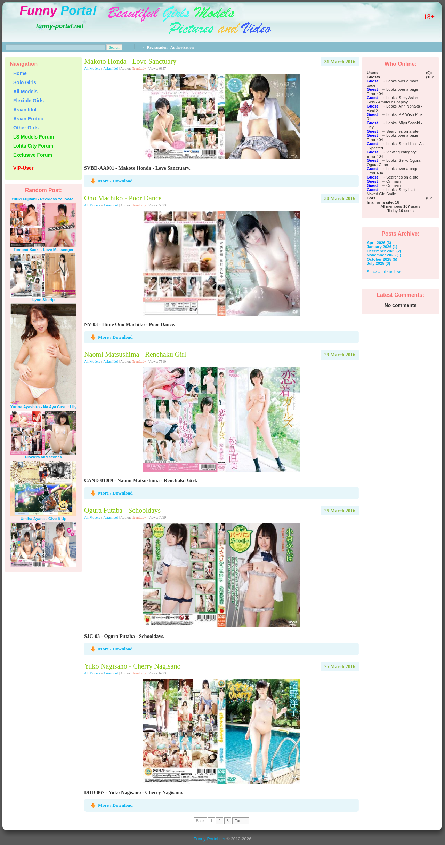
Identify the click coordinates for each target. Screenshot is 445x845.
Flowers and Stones (43, 457)
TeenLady (139, 68)
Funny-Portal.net (209, 839)
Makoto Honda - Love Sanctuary (130, 61)
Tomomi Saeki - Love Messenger (44, 249)
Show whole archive (384, 272)
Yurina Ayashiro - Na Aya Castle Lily (43, 407)
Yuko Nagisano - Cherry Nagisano (132, 666)
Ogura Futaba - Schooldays (122, 510)
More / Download (115, 180)
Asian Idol (110, 68)
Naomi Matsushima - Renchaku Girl (135, 354)
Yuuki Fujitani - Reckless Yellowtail (43, 199)
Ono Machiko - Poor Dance (123, 198)
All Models (92, 68)
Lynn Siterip (43, 300)
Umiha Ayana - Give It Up (43, 518)
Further (241, 821)
